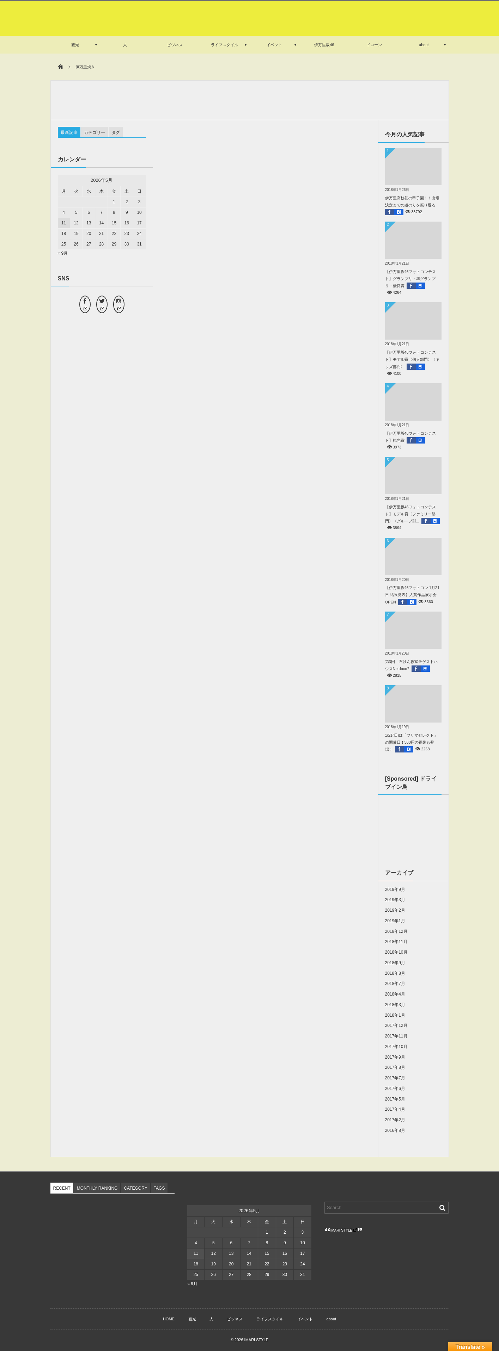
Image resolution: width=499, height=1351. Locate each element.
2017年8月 (395, 1067)
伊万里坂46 (324, 45)
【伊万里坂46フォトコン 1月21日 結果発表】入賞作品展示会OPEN (412, 594)
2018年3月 (395, 1004)
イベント (274, 45)
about (424, 45)
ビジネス (175, 45)
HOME (169, 1319)
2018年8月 (395, 973)
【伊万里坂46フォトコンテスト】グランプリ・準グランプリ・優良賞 (410, 278)
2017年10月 (396, 1046)
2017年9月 (395, 1057)
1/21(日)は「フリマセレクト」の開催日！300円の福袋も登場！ (411, 742)
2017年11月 (396, 1036)
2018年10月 (396, 952)
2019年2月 (395, 910)
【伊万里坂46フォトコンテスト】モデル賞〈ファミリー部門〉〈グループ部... (410, 514)
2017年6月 (395, 1088)
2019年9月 (395, 889)
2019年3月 (395, 899)
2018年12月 (396, 931)
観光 (75, 45)
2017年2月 (395, 1119)
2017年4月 (395, 1109)
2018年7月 (395, 983)
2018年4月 (395, 994)
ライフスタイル (224, 45)
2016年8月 (395, 1130)
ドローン (374, 45)
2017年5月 (395, 1099)
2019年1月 (395, 920)
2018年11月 (396, 941)
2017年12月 (396, 1025)
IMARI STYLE (343, 1230)
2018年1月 (395, 1015)
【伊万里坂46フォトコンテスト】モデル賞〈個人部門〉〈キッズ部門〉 (412, 359)
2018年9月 (395, 962)
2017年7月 (395, 1078)
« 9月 (63, 253)
